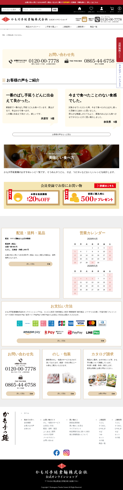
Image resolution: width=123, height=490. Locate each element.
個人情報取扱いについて (78, 433)
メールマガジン (49, 436)
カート (112, 9)
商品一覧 (93, 27)
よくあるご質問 (49, 430)
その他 (101, 438)
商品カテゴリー (33, 27)
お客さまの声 (29, 424)
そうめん (102, 424)
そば (100, 430)
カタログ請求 (48, 433)
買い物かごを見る (76, 424)
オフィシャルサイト (80, 9)
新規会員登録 (74, 421)
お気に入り (91, 9)
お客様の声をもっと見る (61, 134)
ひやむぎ (102, 427)
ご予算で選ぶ (51, 27)
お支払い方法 (48, 424)
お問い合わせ (48, 438)
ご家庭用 (66, 27)
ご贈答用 (80, 27)
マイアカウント (101, 9)
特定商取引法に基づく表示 (79, 430)
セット (101, 436)
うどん (101, 421)
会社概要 (27, 421)
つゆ (100, 433)
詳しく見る (30, 263)
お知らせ (27, 427)
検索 (55, 9)
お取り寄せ (102, 392)
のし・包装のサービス (51, 421)
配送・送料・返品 (50, 427)
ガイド (120, 9)
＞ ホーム (25, 411)
